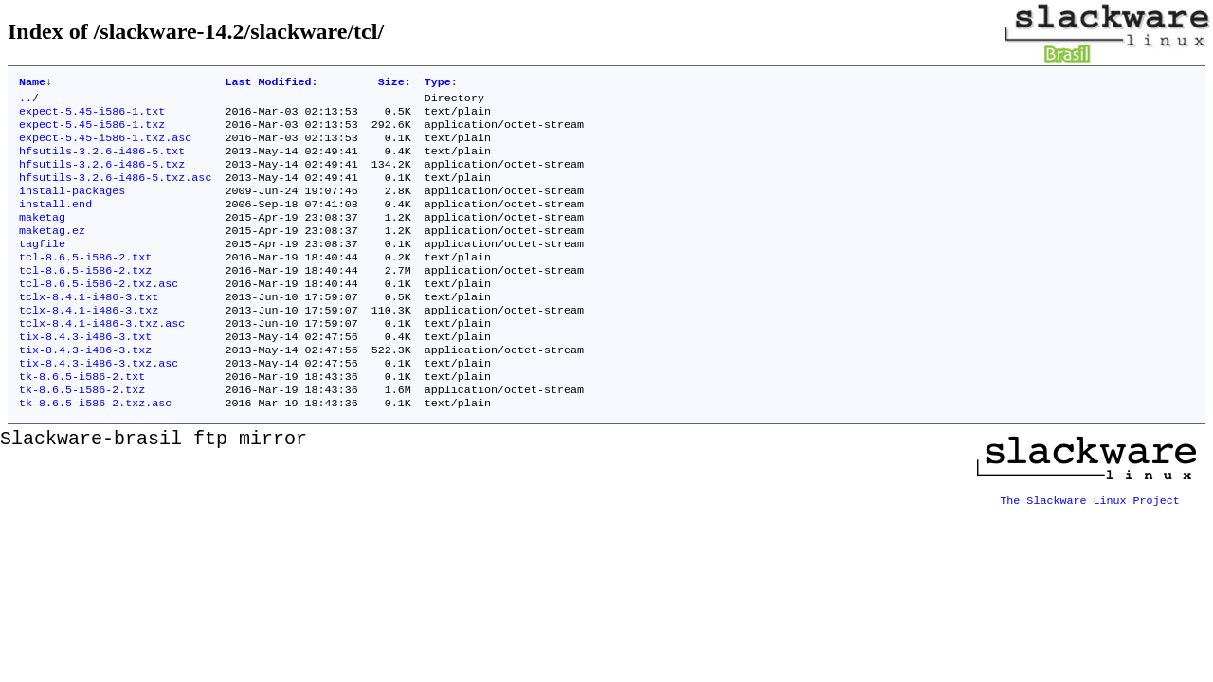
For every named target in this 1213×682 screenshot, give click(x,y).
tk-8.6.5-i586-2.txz (82, 434)
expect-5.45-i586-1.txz (92, 131)
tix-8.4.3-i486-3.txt (85, 374)
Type (441, 83)
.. (25, 101)
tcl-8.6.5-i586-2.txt (85, 283)
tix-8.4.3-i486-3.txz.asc (98, 404)
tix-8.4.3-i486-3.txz (85, 389)
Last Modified (271, 83)
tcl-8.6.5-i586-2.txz (85, 298)
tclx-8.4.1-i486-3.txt (88, 328)
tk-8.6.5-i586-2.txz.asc (95, 450)
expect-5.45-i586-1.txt (92, 116)
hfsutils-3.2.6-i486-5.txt (102, 162)
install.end (55, 222)
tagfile (42, 268)
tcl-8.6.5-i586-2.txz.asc (98, 313)
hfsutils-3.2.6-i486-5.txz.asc (115, 192)
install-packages (72, 207)
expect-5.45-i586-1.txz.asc (105, 146)
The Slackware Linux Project (1090, 541)
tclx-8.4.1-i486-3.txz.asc (102, 359)
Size (394, 83)
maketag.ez (52, 252)
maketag (42, 237)
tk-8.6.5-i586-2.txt (82, 419)
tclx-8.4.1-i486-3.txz (88, 343)
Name (35, 83)
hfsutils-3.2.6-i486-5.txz (102, 177)
